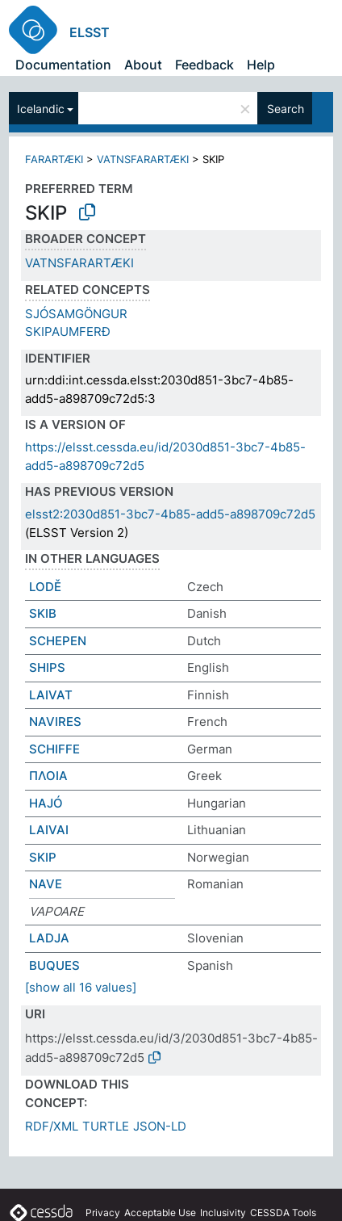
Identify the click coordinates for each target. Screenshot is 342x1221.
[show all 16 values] (80, 987)
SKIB (42, 613)
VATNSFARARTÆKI (143, 159)
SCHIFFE (54, 749)
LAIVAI (49, 829)
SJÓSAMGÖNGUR (76, 313)
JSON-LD (159, 1126)
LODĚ (45, 586)
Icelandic (41, 108)
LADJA (49, 938)
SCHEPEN (57, 640)
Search (285, 108)
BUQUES (54, 965)
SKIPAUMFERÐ (68, 331)
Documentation (63, 65)
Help (261, 65)
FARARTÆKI (54, 159)
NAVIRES (55, 721)
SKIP (42, 857)
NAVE (45, 884)
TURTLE (105, 1126)
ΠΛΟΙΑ (48, 775)
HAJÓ (46, 803)
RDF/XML (51, 1126)
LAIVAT (51, 695)
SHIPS (47, 667)
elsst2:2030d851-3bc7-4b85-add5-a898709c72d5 (170, 514)
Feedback (204, 65)
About (143, 65)
